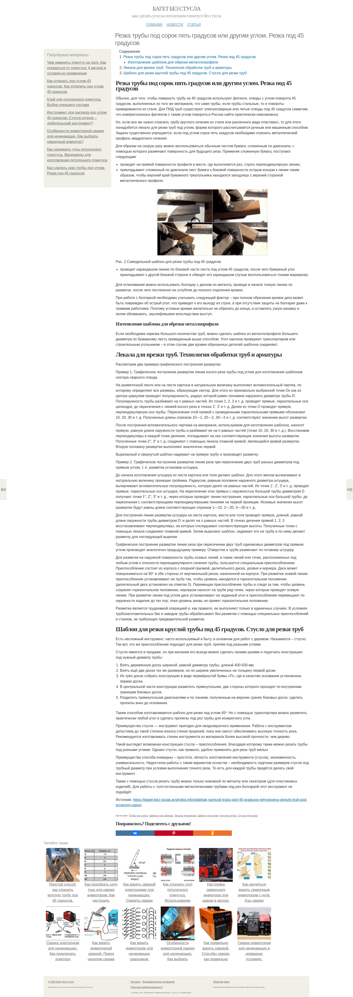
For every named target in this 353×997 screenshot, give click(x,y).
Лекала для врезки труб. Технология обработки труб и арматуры (177, 68)
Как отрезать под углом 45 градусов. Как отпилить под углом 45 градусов (75, 86)
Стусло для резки (248, 815)
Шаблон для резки (208, 815)
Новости (174, 24)
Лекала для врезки (185, 815)
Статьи (194, 24)
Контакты (135, 982)
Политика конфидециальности (147, 987)
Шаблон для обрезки (161, 815)
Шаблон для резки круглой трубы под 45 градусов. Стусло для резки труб (185, 73)
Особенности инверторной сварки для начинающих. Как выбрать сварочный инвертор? (75, 136)
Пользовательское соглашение (158, 982)
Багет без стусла (177, 8)
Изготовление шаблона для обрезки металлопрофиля (173, 62)
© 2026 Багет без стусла (61, 982)
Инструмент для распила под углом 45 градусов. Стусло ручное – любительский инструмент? (76, 118)
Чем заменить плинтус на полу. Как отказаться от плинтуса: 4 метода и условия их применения (76, 68)
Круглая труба (228, 815)
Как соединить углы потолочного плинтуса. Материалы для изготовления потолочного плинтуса (77, 154)
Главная (154, 24)
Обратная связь (221, 982)
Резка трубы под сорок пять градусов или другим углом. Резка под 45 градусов (189, 57)
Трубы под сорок (138, 815)
